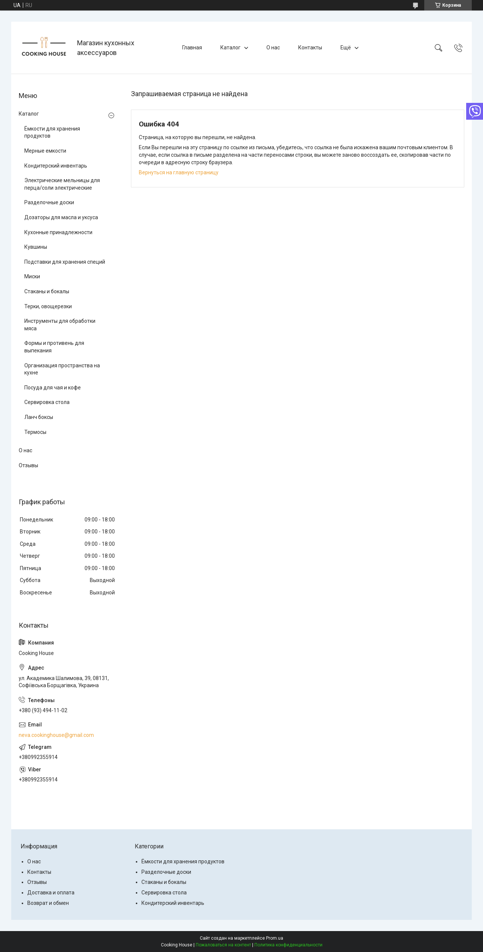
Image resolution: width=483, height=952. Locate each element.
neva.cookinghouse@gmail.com (56, 735)
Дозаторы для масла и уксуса (61, 217)
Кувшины (35, 247)
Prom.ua (274, 938)
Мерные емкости (45, 151)
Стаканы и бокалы (46, 291)
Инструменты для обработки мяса (59, 324)
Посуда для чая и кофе (52, 388)
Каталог (230, 47)
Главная (192, 47)
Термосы (35, 432)
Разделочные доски (49, 202)
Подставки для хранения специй (64, 262)
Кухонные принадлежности (58, 232)
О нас (273, 47)
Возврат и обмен (48, 903)
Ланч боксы (38, 417)
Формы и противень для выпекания (54, 346)
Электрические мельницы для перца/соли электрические (62, 184)
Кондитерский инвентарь (55, 166)
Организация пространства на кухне (62, 369)
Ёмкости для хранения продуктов (52, 132)
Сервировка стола (47, 402)
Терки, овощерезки (48, 306)
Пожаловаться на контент (223, 945)
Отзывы (28, 465)
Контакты (310, 47)
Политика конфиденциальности (288, 945)
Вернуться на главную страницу (178, 172)
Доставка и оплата (50, 893)
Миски (32, 276)
